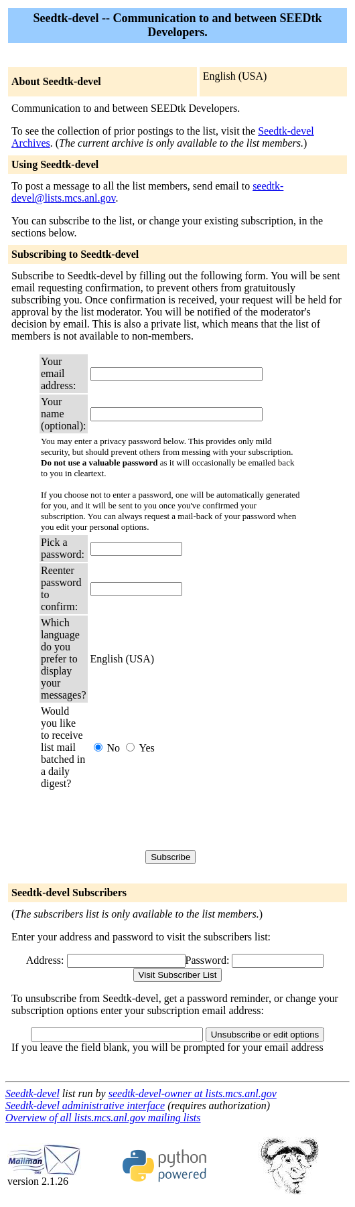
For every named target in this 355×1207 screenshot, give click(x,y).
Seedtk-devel (32, 1093)
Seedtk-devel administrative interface (85, 1105)
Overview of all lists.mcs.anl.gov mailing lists (103, 1117)
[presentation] (192, 820)
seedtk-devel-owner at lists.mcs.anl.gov (193, 1093)
